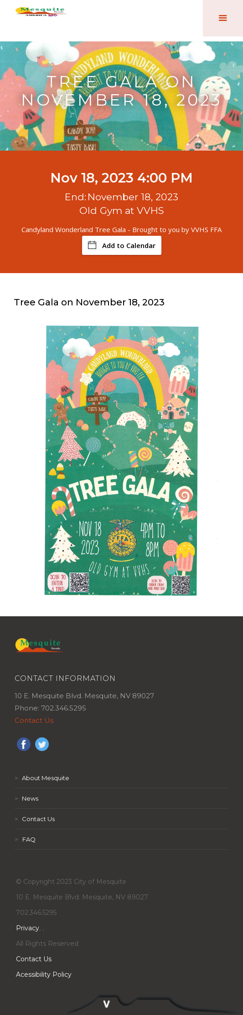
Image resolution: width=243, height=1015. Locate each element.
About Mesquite (42, 778)
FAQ (25, 839)
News (26, 798)
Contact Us (34, 720)
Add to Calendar (121, 245)
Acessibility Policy (44, 974)
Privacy (27, 928)
